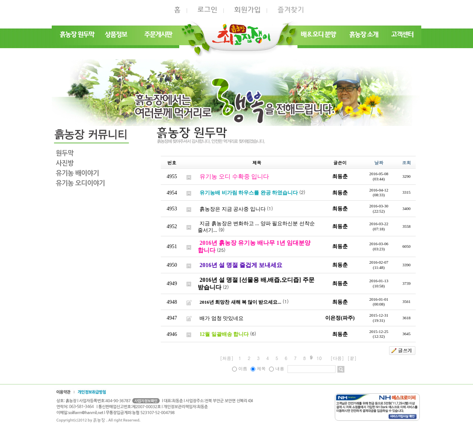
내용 (277, 368)
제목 (259, 368)
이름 (240, 368)
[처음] (226, 358)
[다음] (337, 358)
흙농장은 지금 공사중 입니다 (233, 208)
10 (319, 358)
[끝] (352, 358)
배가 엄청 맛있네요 (222, 318)
